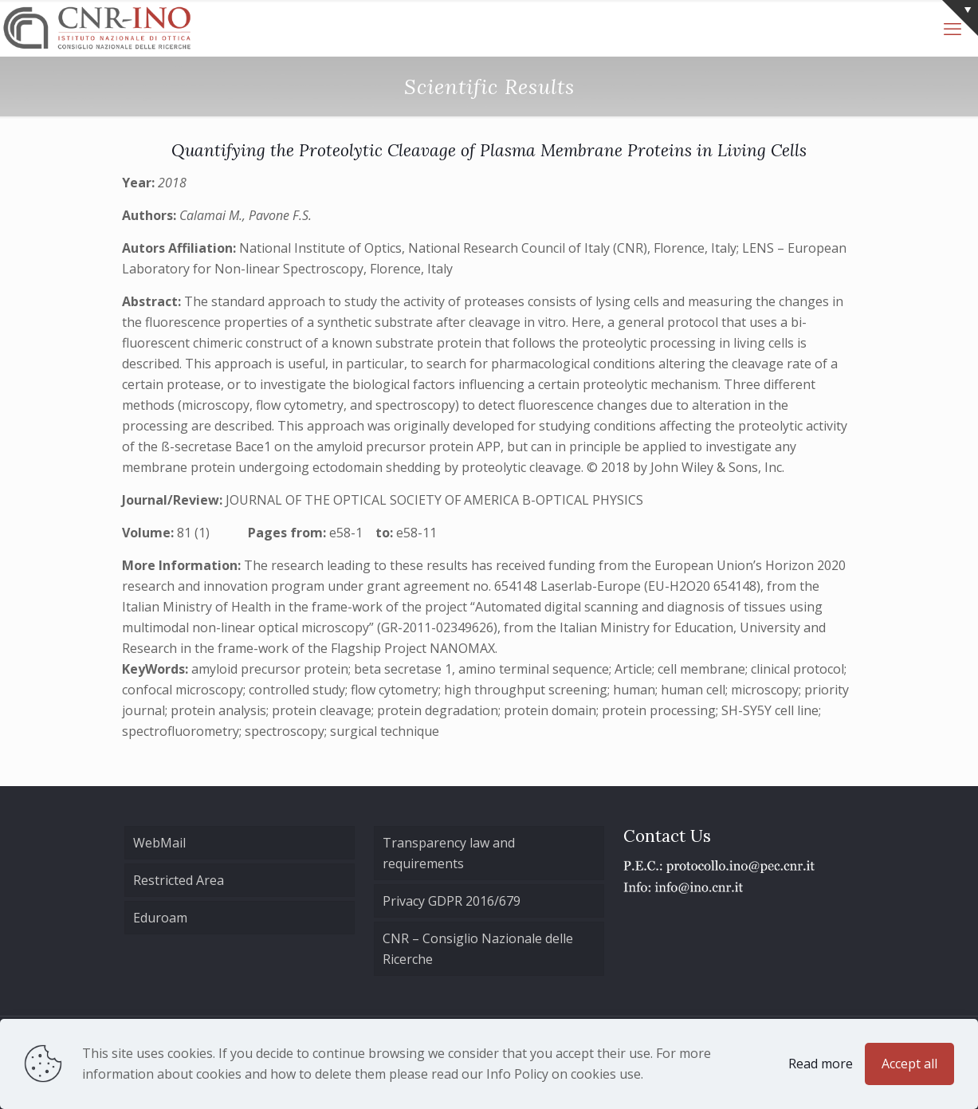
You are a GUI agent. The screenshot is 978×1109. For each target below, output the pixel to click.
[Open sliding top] (960, 18)
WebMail (159, 842)
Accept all (909, 1063)
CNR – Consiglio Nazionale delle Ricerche (478, 949)
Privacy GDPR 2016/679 (451, 901)
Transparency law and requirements (449, 853)
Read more (820, 1063)
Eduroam (160, 917)
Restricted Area (178, 880)
